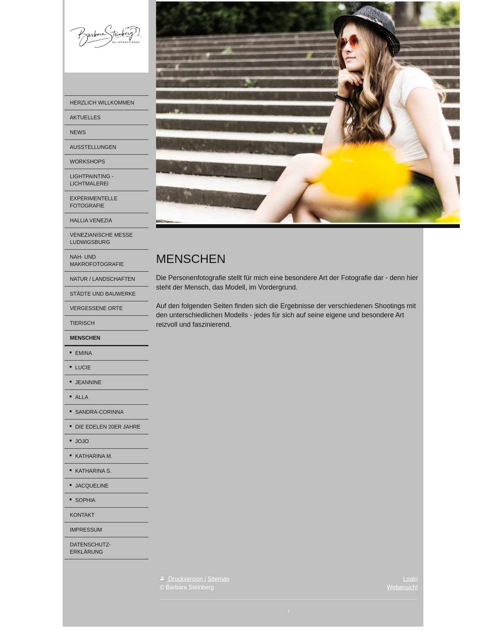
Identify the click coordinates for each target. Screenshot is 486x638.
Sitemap (218, 579)
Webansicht (402, 587)
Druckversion (182, 579)
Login (410, 579)
